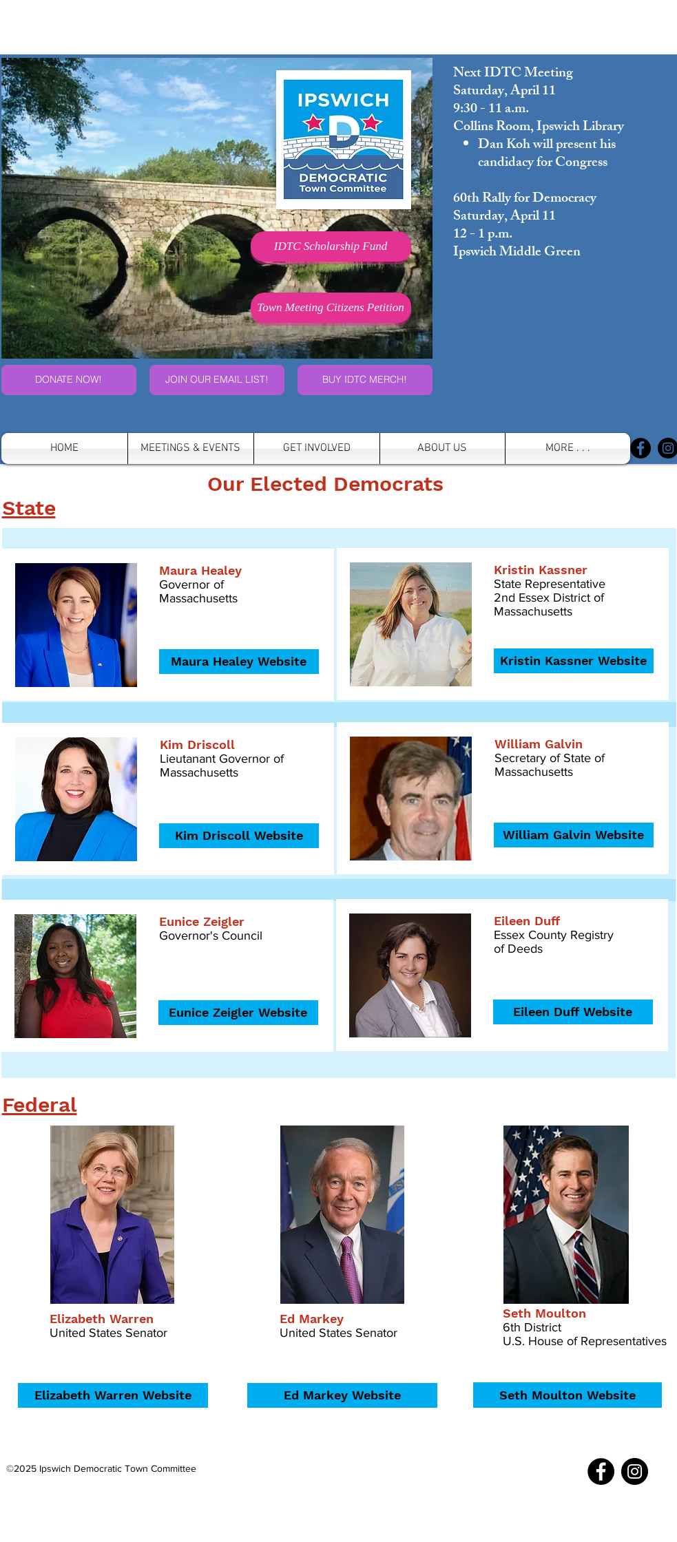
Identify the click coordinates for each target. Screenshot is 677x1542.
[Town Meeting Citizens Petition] (331, 308)
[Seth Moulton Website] (567, 1395)
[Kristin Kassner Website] (574, 660)
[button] (442, 448)
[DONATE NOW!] (68, 380)
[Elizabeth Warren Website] (113, 1395)
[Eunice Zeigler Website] (238, 1012)
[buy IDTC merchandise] (365, 380)
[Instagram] (634, 1471)
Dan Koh (504, 146)
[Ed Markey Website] (342, 1395)
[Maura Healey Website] (239, 661)
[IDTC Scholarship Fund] (331, 246)
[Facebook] (640, 448)
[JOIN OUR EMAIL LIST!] (216, 380)
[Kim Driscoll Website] (239, 835)
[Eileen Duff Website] (573, 1012)
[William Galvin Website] (574, 835)
